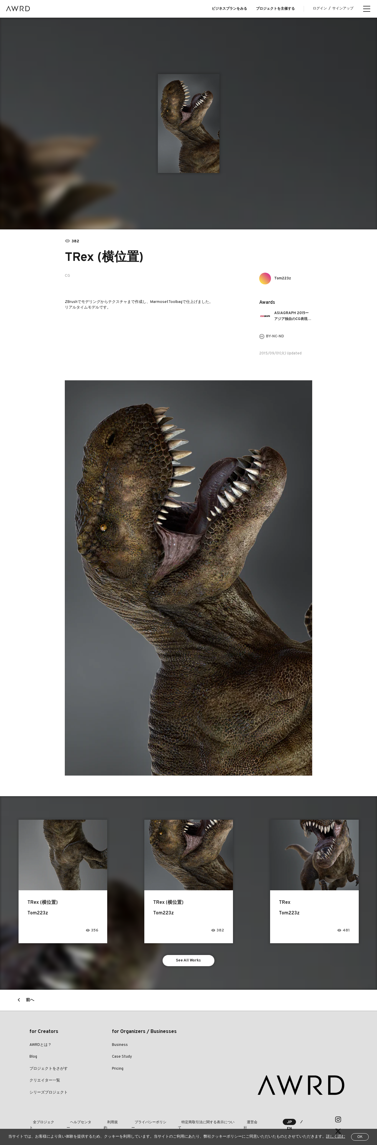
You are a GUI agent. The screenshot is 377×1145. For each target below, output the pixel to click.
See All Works (189, 961)
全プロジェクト (41, 1121)
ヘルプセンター (75, 1121)
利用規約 (104, 1121)
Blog (33, 1058)
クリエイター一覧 (44, 1082)
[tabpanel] (188, 123)
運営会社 (236, 1121)
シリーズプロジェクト (48, 1094)
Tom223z (284, 278)
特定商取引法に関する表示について (192, 1121)
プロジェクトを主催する (275, 8)
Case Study (122, 1058)
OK (360, 1137)
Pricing (117, 1070)
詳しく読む (335, 1136)
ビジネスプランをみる (229, 8)
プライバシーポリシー (137, 1121)
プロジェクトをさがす (48, 1070)
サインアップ (342, 8)
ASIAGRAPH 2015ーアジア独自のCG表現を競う (292, 316)
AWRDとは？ (40, 1046)
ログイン (320, 8)
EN (308, 1121)
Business (120, 1046)
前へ (30, 1001)
